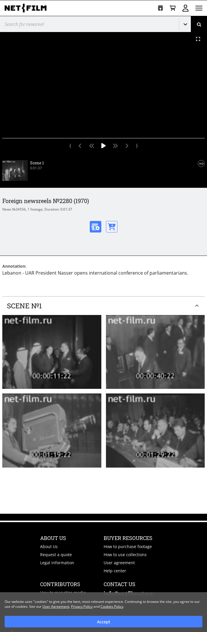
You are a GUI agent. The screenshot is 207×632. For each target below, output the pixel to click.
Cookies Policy (111, 606)
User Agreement (55, 606)
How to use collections (125, 554)
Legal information (57, 562)
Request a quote (56, 554)
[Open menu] (198, 8)
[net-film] (28, 8)
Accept (103, 622)
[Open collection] (160, 8)
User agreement (119, 562)
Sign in (185, 8)
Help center (115, 570)
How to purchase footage (128, 546)
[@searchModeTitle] (87, 24)
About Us (49, 546)
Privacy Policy (82, 606)
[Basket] (173, 8)
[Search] (199, 24)
